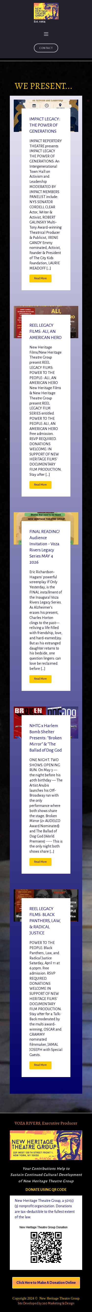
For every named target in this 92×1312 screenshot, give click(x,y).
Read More (40, 278)
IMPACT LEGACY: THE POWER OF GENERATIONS (44, 125)
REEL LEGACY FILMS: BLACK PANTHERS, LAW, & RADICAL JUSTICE (45, 921)
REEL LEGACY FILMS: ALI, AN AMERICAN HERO (45, 331)
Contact (46, 47)
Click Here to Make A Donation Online (46, 1283)
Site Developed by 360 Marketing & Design (46, 1303)
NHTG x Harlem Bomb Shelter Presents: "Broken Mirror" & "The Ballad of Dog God (45, 738)
